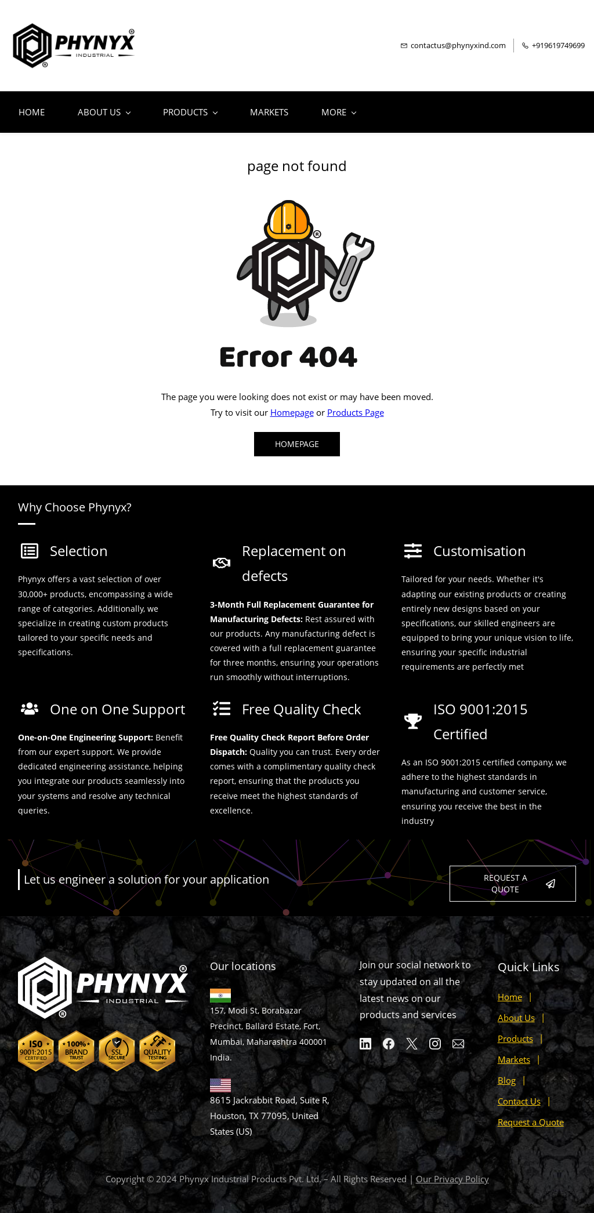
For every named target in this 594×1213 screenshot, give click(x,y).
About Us (516, 1012)
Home (510, 991)
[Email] (458, 1038)
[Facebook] (388, 1038)
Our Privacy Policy (452, 1173)
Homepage (292, 406)
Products (515, 1032)
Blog (507, 1074)
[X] (412, 1038)
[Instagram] (435, 1038)
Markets (514, 1053)
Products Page (355, 406)
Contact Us (519, 1095)
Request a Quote (531, 1116)
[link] (297, 191)
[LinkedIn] (365, 1038)
